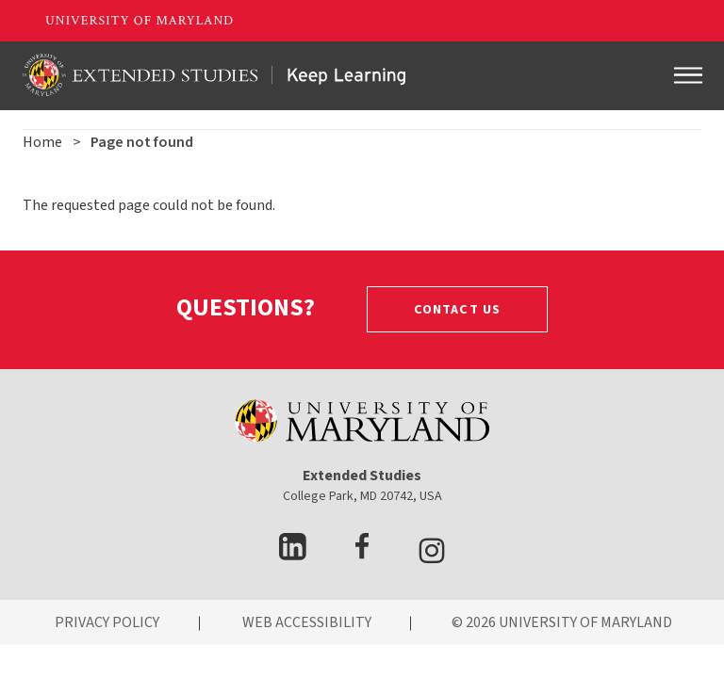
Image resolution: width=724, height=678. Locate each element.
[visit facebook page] (362, 554)
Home (42, 142)
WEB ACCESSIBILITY (306, 622)
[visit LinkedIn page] (292, 554)
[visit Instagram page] (432, 555)
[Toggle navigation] (688, 75)
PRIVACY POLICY (107, 622)
